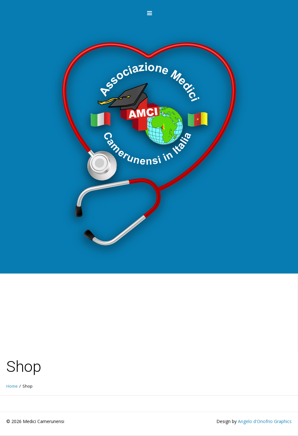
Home (12, 386)
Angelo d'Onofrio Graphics (265, 421)
